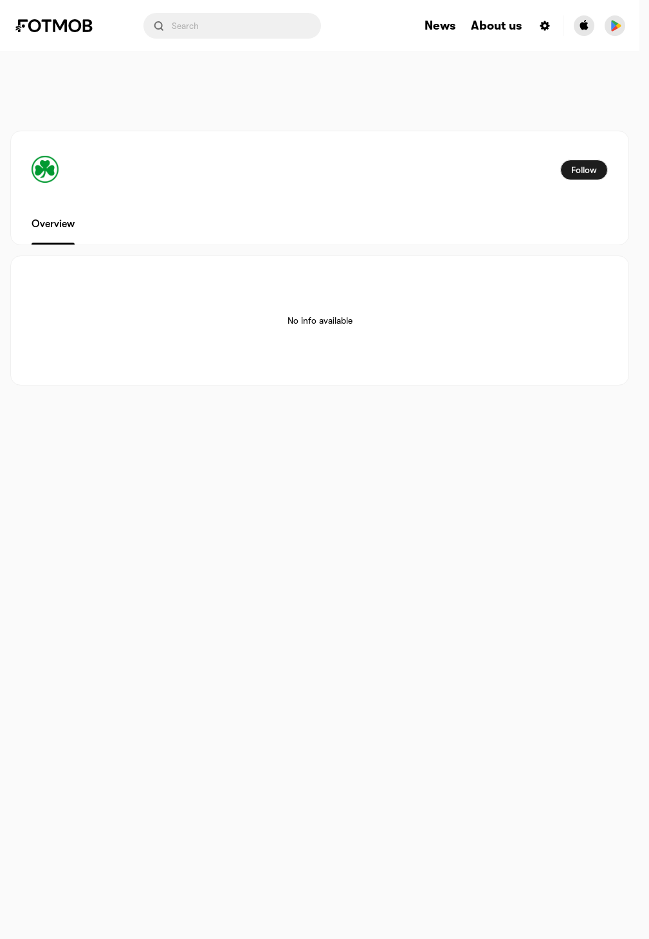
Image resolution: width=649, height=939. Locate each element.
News (440, 26)
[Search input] (232, 26)
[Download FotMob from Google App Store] (615, 25)
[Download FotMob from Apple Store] (584, 25)
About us (496, 26)
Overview (53, 224)
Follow (584, 170)
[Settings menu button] (545, 25)
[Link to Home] (63, 25)
